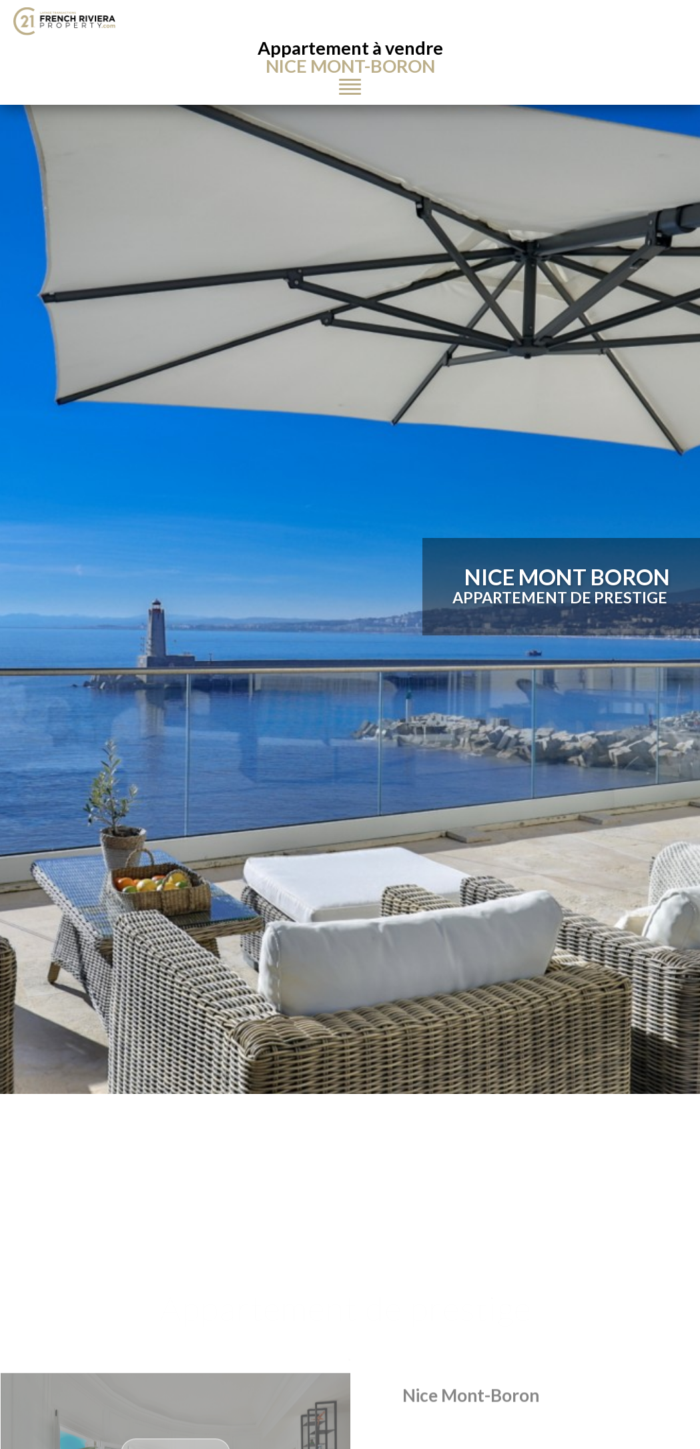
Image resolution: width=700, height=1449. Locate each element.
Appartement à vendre (350, 57)
